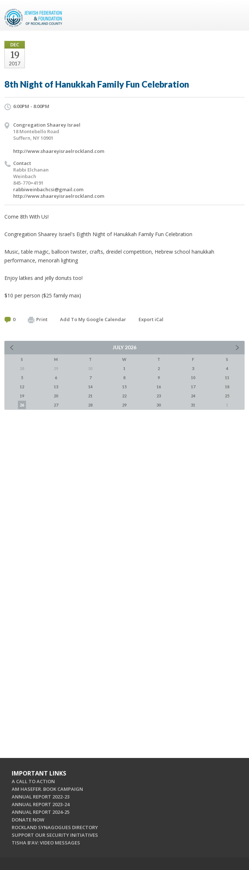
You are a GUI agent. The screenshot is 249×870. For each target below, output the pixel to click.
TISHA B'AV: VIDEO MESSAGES (46, 842)
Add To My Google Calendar (93, 319)
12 (22, 386)
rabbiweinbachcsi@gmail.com (48, 189)
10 (193, 377)
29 (124, 405)
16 (158, 386)
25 (227, 395)
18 (227, 386)
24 (193, 395)
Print (38, 319)
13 (56, 386)
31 (193, 405)
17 (193, 386)
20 (56, 395)
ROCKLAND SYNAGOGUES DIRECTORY (55, 827)
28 (90, 405)
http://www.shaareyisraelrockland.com (58, 151)
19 (22, 395)
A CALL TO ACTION (33, 781)
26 (22, 405)
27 (56, 405)
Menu (236, 15)
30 (158, 405)
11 (227, 377)
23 (158, 395)
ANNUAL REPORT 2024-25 (40, 812)
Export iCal (151, 319)
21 (90, 395)
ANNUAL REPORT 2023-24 (40, 804)
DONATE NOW (28, 819)
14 (90, 386)
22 (124, 395)
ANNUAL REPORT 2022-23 (40, 796)
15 (124, 386)
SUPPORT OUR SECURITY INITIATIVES (55, 835)
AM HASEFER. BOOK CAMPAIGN (47, 789)
